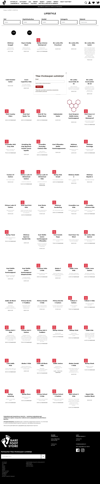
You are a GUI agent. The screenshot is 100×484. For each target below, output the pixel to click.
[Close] (66, 73)
